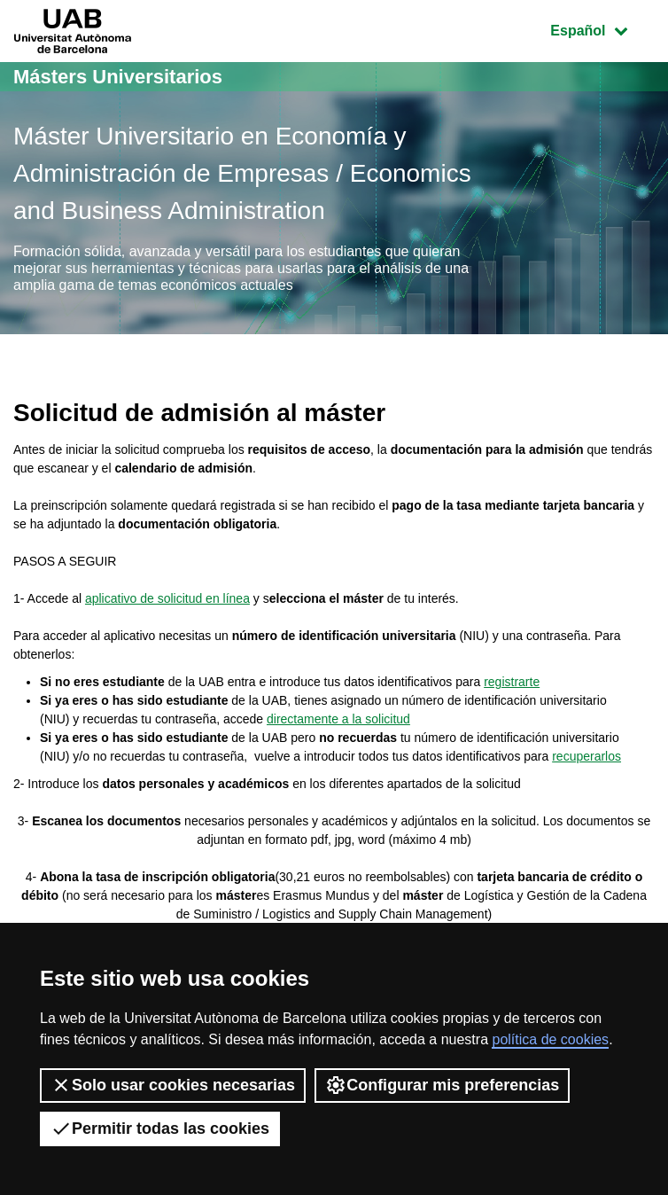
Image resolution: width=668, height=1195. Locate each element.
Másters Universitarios (117, 77)
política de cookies (550, 1039)
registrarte (512, 682)
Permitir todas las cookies (159, 1128)
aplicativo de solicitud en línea (167, 598)
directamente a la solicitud (338, 719)
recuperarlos (586, 756)
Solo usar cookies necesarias (172, 1085)
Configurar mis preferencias (442, 1085)
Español (602, 29)
